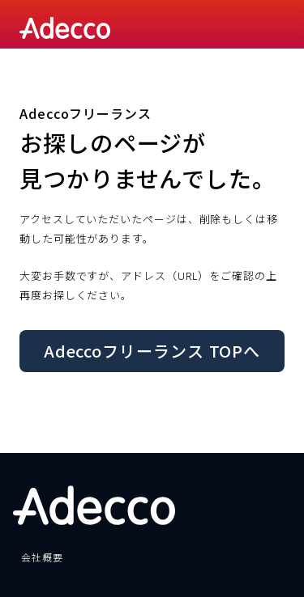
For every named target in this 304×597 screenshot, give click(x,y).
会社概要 (42, 557)
